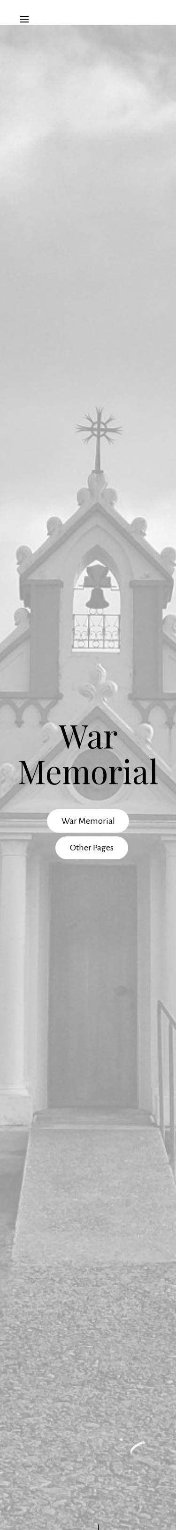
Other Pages (92, 847)
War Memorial (88, 821)
